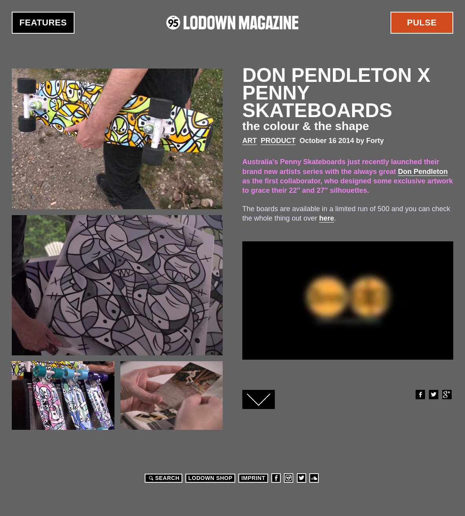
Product (278, 141)
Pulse (422, 22)
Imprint (253, 478)
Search (163, 478)
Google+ (446, 394)
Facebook (420, 394)
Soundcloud (314, 478)
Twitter (433, 394)
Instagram (288, 478)
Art (249, 141)
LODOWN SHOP (210, 478)
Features (43, 22)
